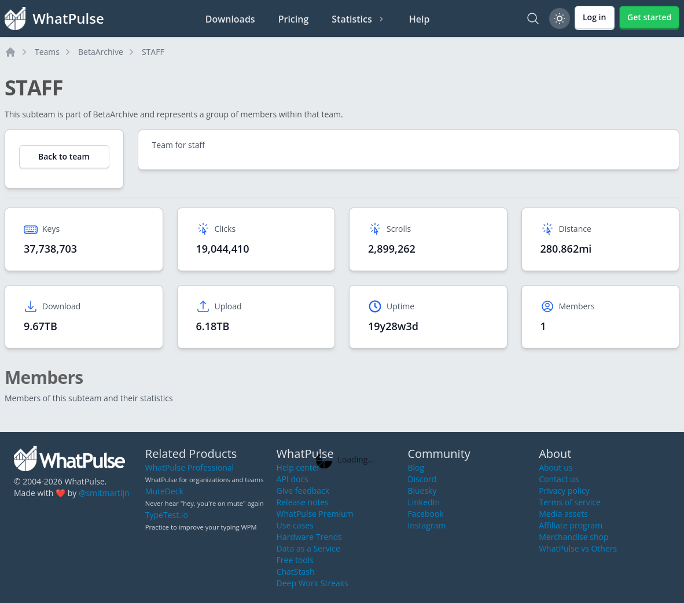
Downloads (230, 19)
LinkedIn (423, 502)
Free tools (295, 559)
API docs (292, 478)
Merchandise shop (573, 536)
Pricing (293, 19)
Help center (299, 467)
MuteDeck (164, 491)
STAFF (153, 51)
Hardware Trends (309, 536)
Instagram (426, 525)
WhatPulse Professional (189, 467)
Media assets (563, 513)
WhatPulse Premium (315, 513)
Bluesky (421, 490)
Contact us (559, 478)
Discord (421, 478)
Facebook (425, 513)
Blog (415, 467)
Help (419, 19)
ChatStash (296, 571)
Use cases (295, 525)
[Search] (533, 18)
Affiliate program (570, 525)
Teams (47, 51)
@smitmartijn (104, 492)
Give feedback (303, 490)
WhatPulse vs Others (578, 548)
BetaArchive (100, 51)
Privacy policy (564, 490)
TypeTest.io (166, 514)
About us (555, 467)
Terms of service (570, 502)
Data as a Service (308, 548)
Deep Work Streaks (312, 583)
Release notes (303, 502)
